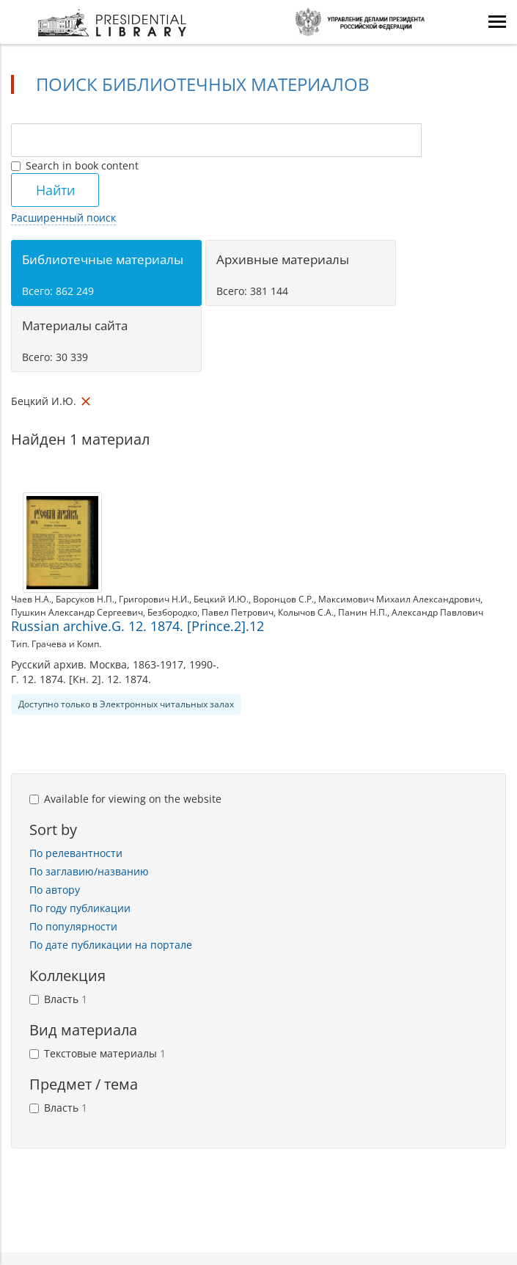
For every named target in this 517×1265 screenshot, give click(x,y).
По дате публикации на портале (110, 945)
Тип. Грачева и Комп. (56, 644)
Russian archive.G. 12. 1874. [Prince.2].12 (137, 626)
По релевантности (75, 853)
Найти (55, 190)
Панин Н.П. (362, 612)
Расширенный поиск (63, 218)
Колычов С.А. (306, 612)
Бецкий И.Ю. (221, 599)
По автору (54, 890)
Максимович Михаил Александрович (399, 599)
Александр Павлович (437, 612)
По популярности (73, 926)
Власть (58, 999)
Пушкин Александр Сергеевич (77, 612)
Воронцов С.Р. (283, 599)
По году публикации (80, 908)
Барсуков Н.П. (85, 599)
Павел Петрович (238, 612)
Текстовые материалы (97, 1053)
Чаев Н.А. (31, 599)
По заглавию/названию (89, 871)
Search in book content (75, 165)
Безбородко (172, 612)
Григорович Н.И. (154, 599)
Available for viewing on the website (125, 799)
